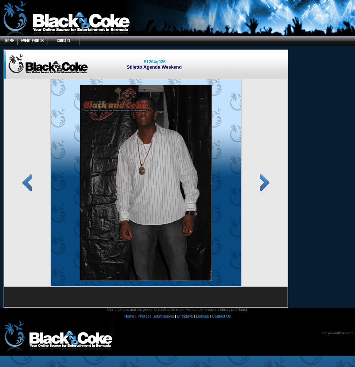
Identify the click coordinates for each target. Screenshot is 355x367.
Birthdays (185, 316)
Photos (143, 316)
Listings (202, 316)
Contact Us (221, 316)
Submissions (163, 316)
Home (129, 316)
